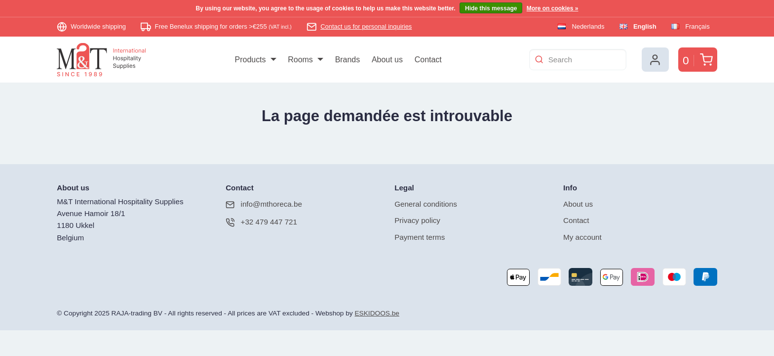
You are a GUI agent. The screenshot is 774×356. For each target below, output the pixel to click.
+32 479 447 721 (261, 222)
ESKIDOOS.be (376, 313)
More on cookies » (553, 8)
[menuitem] (255, 59)
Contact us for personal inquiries (366, 26)
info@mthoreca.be (264, 205)
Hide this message (491, 8)
